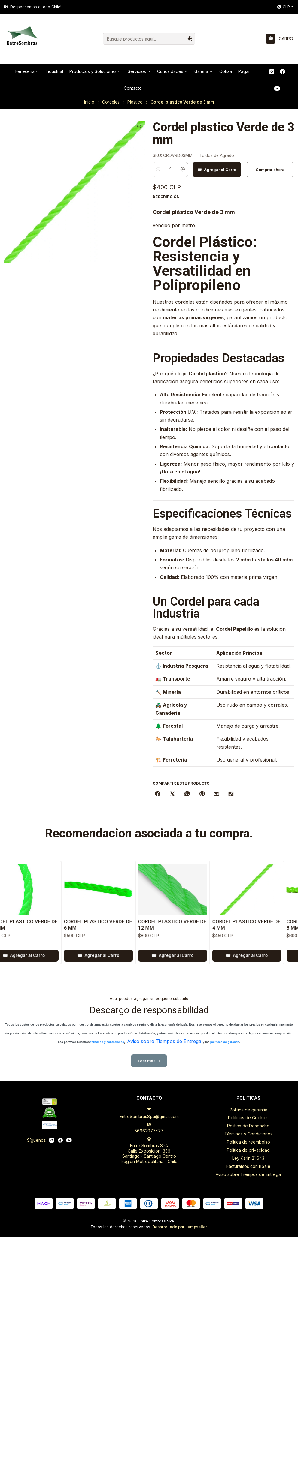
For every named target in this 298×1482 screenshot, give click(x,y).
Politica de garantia (248, 1109)
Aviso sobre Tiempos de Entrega (248, 1174)
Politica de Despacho (248, 1125)
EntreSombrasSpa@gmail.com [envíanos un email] (149, 1113)
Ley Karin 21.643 (248, 1158)
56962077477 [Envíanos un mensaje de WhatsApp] (149, 1127)
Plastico (135, 102)
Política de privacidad (248, 1150)
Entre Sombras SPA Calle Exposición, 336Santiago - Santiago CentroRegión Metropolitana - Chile (149, 1150)
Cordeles (111, 102)
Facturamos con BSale (248, 1166)
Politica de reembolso (248, 1141)
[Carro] (279, 39)
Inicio (89, 102)
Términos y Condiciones (248, 1133)
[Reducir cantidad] (158, 128)
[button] (27, 71)
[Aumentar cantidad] (183, 128)
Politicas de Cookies (248, 1117)
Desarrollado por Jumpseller (179, 1227)
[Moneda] (285, 7)
